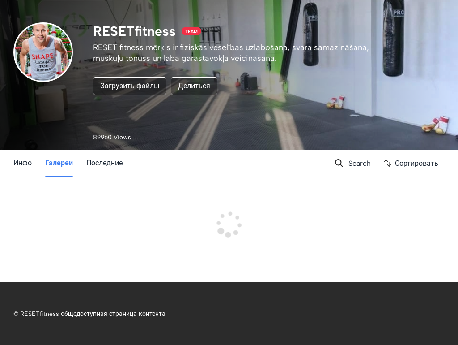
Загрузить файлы (129, 86)
